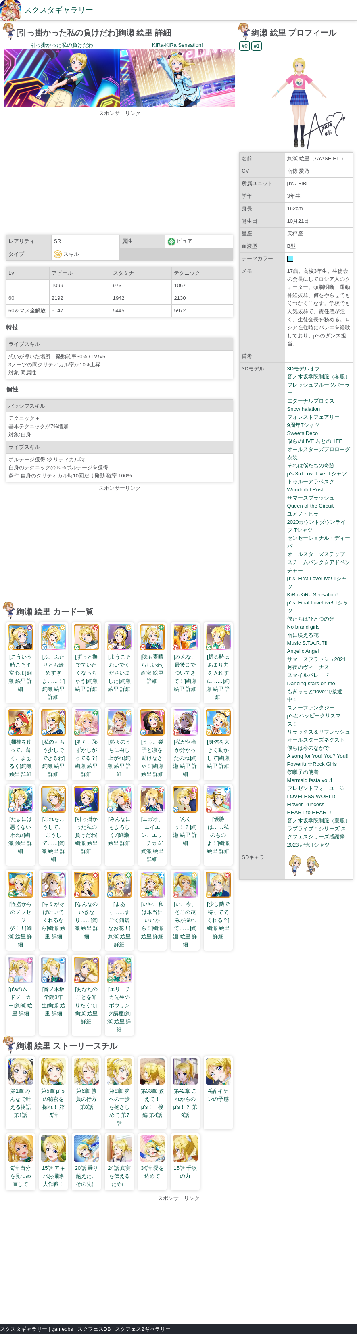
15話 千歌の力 (185, 1168)
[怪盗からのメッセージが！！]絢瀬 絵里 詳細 (20, 920)
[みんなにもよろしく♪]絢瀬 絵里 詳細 (119, 827)
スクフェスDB (94, 1329)
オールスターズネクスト (316, 740)
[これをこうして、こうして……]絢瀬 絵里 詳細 (53, 835)
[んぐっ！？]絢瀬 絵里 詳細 (185, 827)
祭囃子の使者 (303, 772)
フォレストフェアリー (313, 417)
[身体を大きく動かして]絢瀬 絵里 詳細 (218, 750)
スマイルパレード (308, 675)
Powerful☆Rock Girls (312, 764)
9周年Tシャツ (303, 425)
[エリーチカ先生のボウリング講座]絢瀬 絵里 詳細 (119, 1005)
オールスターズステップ (316, 554)
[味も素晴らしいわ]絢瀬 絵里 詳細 (152, 665)
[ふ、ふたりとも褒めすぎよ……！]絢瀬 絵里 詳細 (53, 673)
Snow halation (303, 409)
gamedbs (62, 1329)
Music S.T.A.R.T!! (307, 643)
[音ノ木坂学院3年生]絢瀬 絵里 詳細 (53, 997)
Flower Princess (305, 804)
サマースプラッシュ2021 (316, 659)
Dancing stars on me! (312, 683)
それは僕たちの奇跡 (310, 465)
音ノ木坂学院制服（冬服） (318, 377)
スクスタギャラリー (58, 10)
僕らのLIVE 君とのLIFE (314, 441)
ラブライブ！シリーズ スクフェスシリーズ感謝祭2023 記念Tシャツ (317, 837)
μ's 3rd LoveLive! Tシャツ (317, 473)
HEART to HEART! (309, 812)
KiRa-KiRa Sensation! (312, 595)
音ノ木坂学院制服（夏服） (318, 821)
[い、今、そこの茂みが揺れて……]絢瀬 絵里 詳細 (185, 920)
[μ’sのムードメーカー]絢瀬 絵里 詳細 (20, 997)
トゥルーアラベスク (310, 482)
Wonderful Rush (306, 490)
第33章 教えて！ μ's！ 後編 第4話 (152, 1099)
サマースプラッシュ (310, 498)
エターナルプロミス (310, 401)
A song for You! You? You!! (318, 756)
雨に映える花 (303, 635)
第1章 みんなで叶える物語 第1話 (20, 1099)
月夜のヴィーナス (308, 667)
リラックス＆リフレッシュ (318, 732)
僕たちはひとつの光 (310, 619)
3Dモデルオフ (303, 369)
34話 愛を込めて (152, 1168)
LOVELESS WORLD (311, 796)
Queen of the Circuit (310, 506)
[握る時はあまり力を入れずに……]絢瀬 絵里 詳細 (218, 673)
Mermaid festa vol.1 (310, 780)
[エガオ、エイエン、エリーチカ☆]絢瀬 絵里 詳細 (152, 835)
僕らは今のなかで (308, 748)
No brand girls (303, 627)
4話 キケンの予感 (218, 1091)
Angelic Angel (303, 651)
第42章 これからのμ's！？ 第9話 (185, 1099)
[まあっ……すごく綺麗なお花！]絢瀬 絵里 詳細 (119, 920)
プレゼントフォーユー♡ (316, 788)
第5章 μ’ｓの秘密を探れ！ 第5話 (53, 1099)
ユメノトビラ (303, 514)
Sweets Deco (302, 433)
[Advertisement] (120, 173)
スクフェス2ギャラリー (142, 1329)
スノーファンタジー (310, 708)
